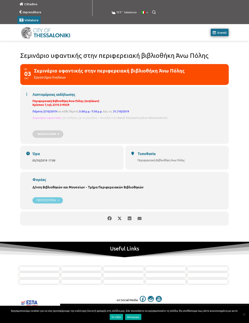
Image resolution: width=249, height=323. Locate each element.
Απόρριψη (133, 317)
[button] (154, 12)
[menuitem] (145, 12)
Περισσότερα (47, 200)
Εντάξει (116, 317)
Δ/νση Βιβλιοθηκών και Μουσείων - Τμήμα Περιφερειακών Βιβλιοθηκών (88, 187)
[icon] (143, 300)
